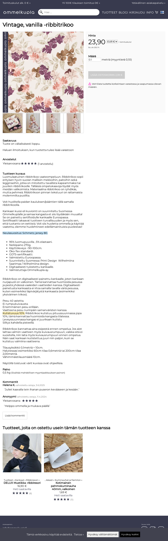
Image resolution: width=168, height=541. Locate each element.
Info (150, 12)
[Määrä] (94, 59)
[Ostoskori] (156, 12)
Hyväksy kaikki (130, 534)
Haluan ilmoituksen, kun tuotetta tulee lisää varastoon (38, 150)
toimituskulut (125, 42)
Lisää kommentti (15, 415)
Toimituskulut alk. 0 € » (17, 2)
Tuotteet (109, 12)
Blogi (123, 12)
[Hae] (68, 12)
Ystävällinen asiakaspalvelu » (148, 2)
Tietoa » (79, 534)
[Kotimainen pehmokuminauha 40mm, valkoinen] (63, 468)
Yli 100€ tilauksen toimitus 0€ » (81, 2)
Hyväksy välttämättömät (102, 534)
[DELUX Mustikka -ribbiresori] (22, 468)
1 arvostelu (45, 163)
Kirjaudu (137, 12)
